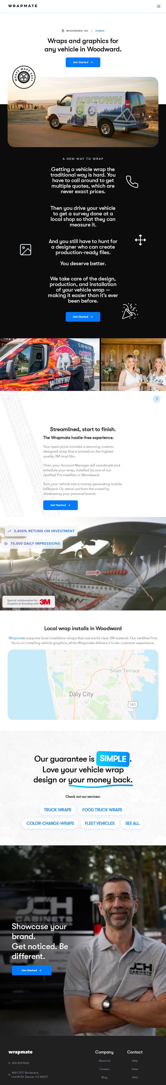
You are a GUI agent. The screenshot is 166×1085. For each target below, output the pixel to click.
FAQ (135, 1077)
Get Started (80, 62)
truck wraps (57, 809)
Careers (104, 1069)
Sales (135, 1069)
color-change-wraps (50, 823)
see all (132, 823)
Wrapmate (17, 638)
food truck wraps (102, 809)
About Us (104, 1061)
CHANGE (100, 31)
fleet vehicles (99, 823)
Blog (104, 1077)
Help (135, 1061)
